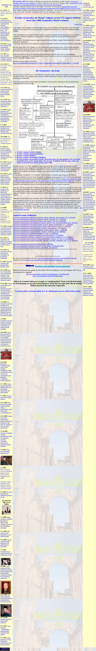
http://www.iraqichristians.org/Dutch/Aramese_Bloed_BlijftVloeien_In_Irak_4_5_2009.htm (42, 226)
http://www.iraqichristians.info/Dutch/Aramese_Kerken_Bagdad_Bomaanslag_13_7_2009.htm (43, 224)
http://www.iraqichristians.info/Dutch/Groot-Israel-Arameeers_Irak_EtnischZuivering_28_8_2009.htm (45, 223)
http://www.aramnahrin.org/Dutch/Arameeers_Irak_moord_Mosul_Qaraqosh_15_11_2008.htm (43, 237)
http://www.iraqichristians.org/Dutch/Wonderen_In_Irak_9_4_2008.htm (35, 233)
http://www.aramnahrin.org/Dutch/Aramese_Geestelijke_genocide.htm (35, 247)
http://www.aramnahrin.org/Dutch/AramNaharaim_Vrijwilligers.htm (47, 274)
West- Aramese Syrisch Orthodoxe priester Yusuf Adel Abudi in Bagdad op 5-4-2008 (6, 474)
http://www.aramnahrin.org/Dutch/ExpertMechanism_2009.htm (33, 244)
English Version (78, 24)
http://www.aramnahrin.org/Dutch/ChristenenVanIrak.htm (44, 260)
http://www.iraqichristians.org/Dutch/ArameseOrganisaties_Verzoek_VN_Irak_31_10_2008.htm (43, 239)
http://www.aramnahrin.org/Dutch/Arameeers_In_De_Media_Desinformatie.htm (38, 246)
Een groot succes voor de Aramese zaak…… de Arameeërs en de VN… (88, 258)
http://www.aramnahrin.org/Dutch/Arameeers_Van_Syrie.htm (57, 258)
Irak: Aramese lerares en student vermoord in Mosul (6, 12)
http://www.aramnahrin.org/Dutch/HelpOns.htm (48, 276)
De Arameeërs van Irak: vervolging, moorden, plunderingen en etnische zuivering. (6, 74)
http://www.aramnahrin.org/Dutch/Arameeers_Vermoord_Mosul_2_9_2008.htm (38, 235)
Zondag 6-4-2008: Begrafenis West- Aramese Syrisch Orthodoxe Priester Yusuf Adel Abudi (5, 485)
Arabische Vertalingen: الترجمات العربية (88, 5)
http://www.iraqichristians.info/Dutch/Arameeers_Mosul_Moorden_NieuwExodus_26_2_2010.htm (44, 217)
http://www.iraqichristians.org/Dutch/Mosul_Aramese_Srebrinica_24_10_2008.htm (39, 231)
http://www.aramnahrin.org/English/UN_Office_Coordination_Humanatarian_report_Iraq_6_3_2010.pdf (46, 63)
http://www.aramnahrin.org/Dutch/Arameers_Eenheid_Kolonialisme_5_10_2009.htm (40, 228)
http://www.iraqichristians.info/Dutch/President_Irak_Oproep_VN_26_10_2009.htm (39, 221)
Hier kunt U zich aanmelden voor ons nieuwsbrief (52, 266)
